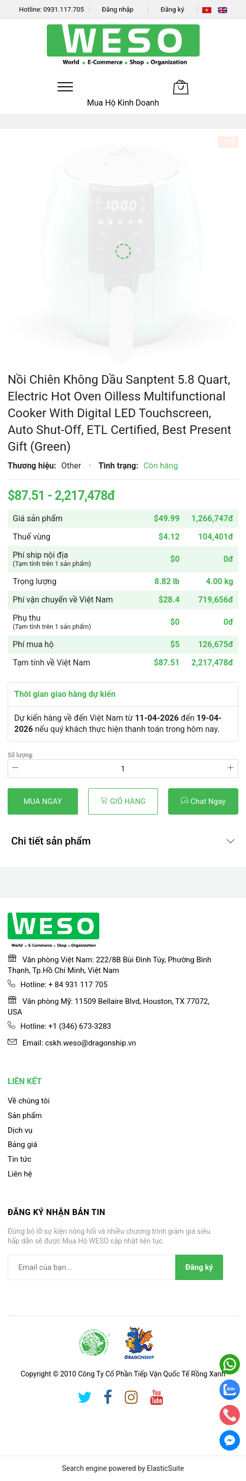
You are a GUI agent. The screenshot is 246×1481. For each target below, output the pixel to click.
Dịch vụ (20, 1130)
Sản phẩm (25, 1115)
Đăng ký (172, 9)
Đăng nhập (117, 9)
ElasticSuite (165, 1468)
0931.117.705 (63, 9)
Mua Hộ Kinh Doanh (123, 103)
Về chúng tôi (29, 1100)
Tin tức (20, 1159)
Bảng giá (22, 1144)
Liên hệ (20, 1174)
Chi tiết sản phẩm (51, 841)
